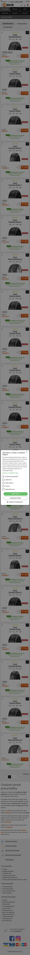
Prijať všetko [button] (16, 494)
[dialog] (15, 477)
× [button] (26, 452)
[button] (15, 473)
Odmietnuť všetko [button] (15, 498)
